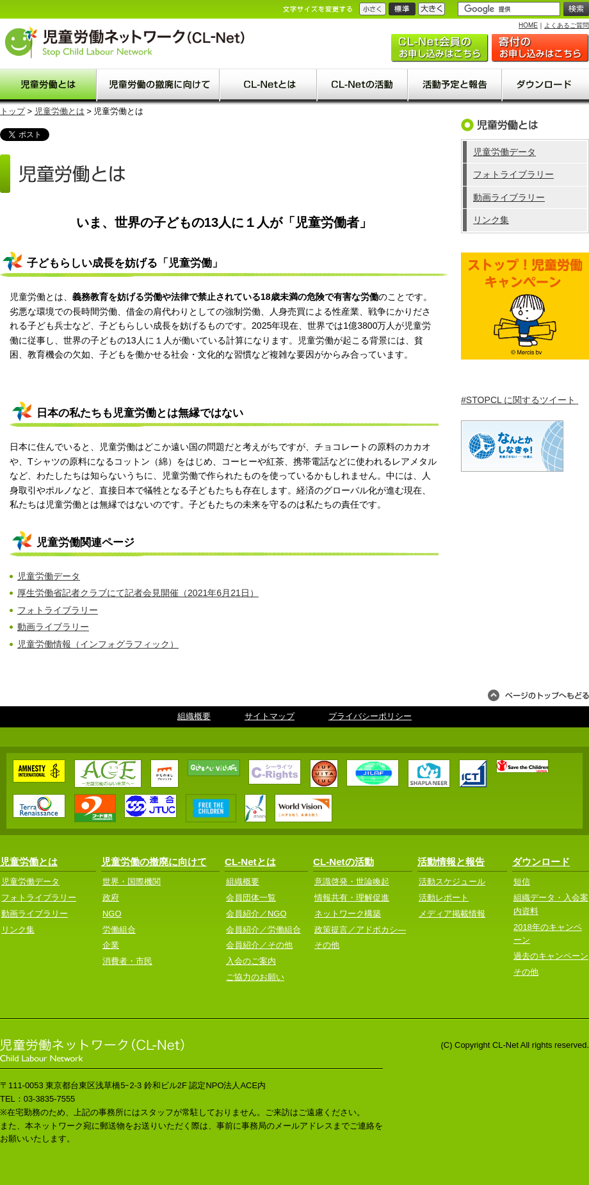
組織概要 (194, 716)
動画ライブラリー (53, 627)
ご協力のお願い (540, 48)
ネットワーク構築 (347, 913)
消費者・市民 (127, 961)
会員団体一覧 (251, 897)
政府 (110, 897)
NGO (111, 913)
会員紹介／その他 (259, 945)
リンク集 (491, 220)
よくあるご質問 (566, 25)
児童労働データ (48, 576)
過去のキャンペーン (550, 956)
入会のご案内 (439, 48)
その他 (326, 945)
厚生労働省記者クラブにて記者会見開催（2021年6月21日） (138, 593)
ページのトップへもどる (538, 695)
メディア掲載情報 (452, 913)
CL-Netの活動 (363, 85)
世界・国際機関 (131, 881)
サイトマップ (269, 716)
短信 (521, 881)
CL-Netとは (250, 861)
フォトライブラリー (57, 610)
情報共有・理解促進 (351, 897)
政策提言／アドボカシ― (360, 929)
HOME (528, 25)
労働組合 (119, 929)
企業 (110, 945)
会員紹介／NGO (256, 913)
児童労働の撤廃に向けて (158, 85)
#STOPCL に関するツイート (519, 400)
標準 (402, 9)
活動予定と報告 (455, 85)
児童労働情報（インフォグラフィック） (98, 644)
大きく (431, 9)
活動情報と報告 (451, 861)
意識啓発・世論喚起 (351, 881)
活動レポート (444, 897)
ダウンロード (546, 85)
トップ (12, 111)
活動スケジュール (452, 881)
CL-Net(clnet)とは (269, 85)
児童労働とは (48, 85)
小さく (372, 9)
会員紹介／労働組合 (263, 929)
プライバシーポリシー (370, 716)
